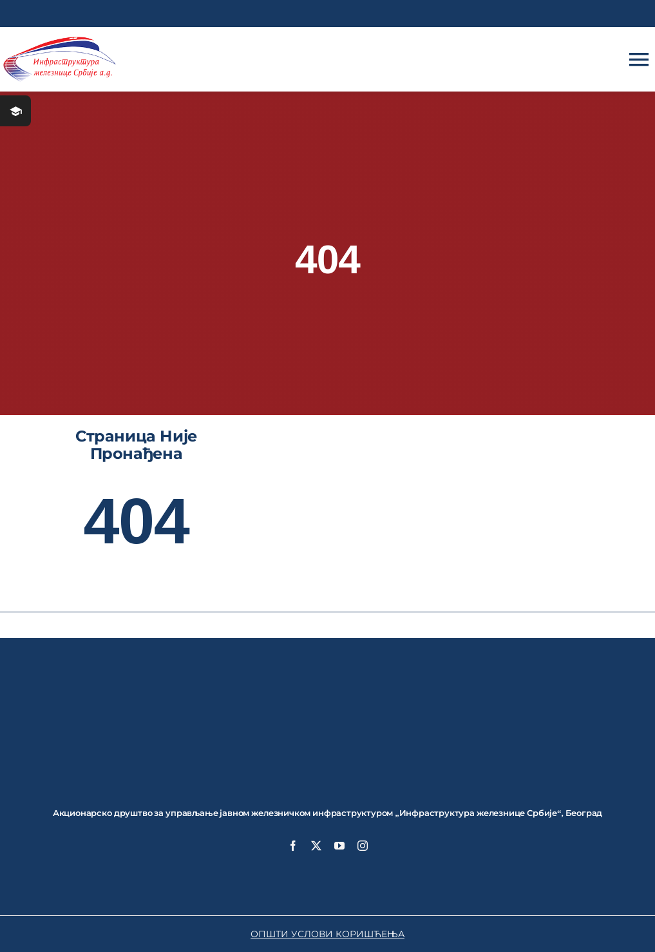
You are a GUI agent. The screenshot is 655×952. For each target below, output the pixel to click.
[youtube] (339, 845)
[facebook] (293, 845)
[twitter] (316, 845)
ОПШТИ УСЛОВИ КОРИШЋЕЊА (327, 934)
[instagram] (362, 845)
